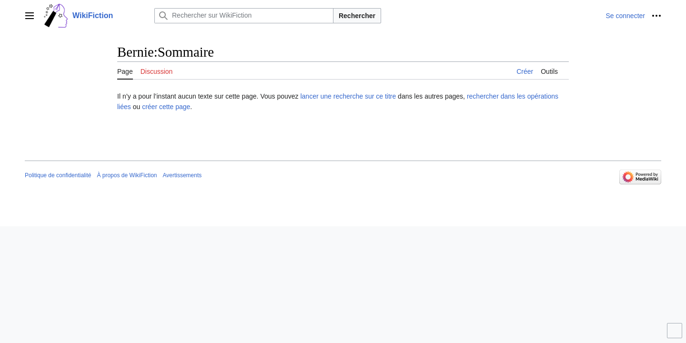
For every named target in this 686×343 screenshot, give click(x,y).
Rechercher (357, 16)
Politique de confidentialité (58, 175)
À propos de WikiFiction (127, 175)
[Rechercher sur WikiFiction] (243, 15)
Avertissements (182, 175)
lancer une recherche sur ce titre (348, 96)
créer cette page (166, 107)
